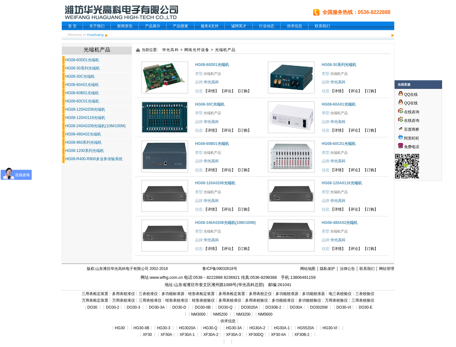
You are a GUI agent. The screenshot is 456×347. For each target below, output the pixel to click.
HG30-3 (163, 328)
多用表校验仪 (256, 300)
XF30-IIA (278, 334)
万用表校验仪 (336, 300)
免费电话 (408, 147)
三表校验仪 (364, 293)
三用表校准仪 (150, 300)
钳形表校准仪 (176, 300)
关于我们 (96, 26)
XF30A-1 (187, 334)
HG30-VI (329, 328)
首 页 (72, 26)
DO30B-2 (273, 307)
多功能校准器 (313, 293)
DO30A (296, 307)
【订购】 (243, 91)
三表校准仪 (148, 293)
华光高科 (170, 50)
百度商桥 (408, 129)
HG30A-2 (257, 328)
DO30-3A (157, 307)
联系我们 (322, 26)
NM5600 (265, 314)
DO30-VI (343, 307)
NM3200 (243, 314)
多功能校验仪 (309, 300)
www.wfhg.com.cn (166, 277)
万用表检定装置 (95, 300)
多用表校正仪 (260, 293)
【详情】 (211, 91)
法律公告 (347, 268)
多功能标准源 (173, 293)
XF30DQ (256, 334)
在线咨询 (408, 112)
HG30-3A (234, 328)
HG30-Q (210, 328)
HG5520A (305, 328)
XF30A (166, 334)
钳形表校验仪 (203, 300)
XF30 (147, 334)
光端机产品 (225, 50)
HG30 (120, 328)
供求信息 (294, 26)
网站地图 (307, 268)
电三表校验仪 (340, 293)
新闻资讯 (124, 26)
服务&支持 (209, 26)
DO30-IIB (203, 307)
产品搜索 (180, 26)
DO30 (92, 307)
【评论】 (227, 91)
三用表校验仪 (363, 300)
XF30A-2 (210, 334)
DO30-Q (225, 307)
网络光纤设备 (196, 50)
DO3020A (249, 307)
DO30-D (179, 307)
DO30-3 (133, 307)
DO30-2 (112, 307)
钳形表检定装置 (201, 293)
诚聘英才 (238, 26)
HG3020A (187, 328)
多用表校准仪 (123, 293)
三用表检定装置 (95, 293)
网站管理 (386, 268)
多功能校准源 (287, 293)
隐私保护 (327, 268)
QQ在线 (408, 94)
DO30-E (365, 307)
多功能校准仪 (283, 300)
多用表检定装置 (231, 293)
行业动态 (266, 26)
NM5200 (220, 314)
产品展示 (152, 26)
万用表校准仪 (123, 300)
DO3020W (319, 307)
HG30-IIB (141, 328)
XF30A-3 (233, 334)
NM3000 (198, 314)
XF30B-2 (301, 334)
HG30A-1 (282, 328)
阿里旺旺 (411, 138)
